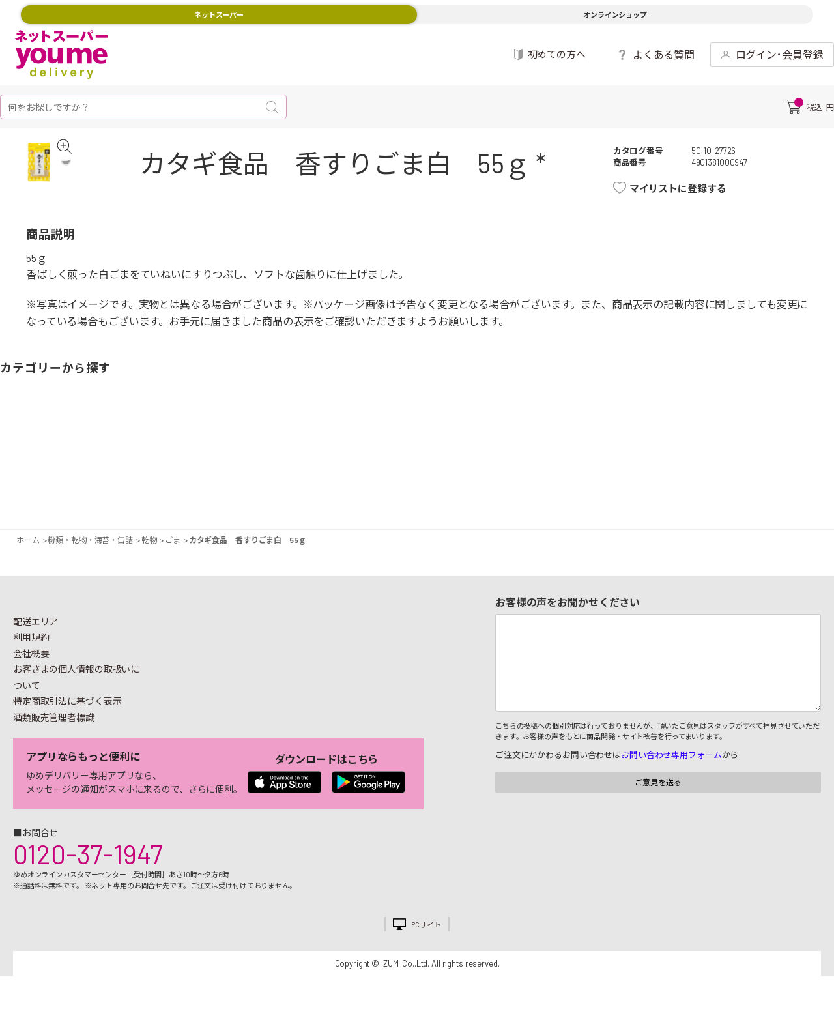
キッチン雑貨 (642, 449)
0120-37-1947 (87, 860)
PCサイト (425, 930)
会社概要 (31, 659)
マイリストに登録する (684, 188)
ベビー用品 (765, 449)
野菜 (23, 449)
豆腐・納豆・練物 (394, 449)
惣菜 (192, 449)
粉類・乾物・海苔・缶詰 (518, 449)
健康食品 (609, 449)
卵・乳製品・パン (238, 449)
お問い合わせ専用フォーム (671, 760)
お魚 (146, 449)
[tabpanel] (49, 171)
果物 (68, 449)
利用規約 (31, 643)
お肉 (114, 449)
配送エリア (35, 627)
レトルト (440, 449)
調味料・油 (485, 449)
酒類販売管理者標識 (53, 723)
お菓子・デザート (361, 449)
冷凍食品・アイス (270, 449)
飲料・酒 (563, 449)
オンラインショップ (615, 14)
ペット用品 (811, 449)
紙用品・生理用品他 (733, 449)
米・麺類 (316, 449)
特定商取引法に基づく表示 (67, 706)
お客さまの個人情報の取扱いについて (76, 683)
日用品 (687, 449)
